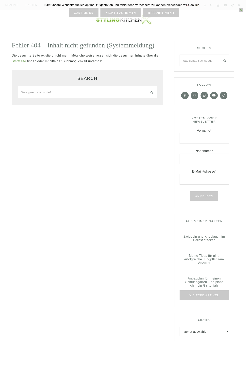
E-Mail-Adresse (204, 171)
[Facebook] (185, 95)
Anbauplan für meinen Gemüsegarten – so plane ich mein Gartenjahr (204, 282)
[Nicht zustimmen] (241, 10)
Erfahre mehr (161, 12)
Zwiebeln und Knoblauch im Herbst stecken (204, 238)
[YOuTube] (214, 95)
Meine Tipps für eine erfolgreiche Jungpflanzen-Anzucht (204, 259)
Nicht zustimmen (121, 12)
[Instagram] (204, 95)
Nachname (204, 151)
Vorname (204, 130)
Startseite (19, 61)
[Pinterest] (194, 95)
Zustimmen (83, 12)
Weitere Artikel (204, 295)
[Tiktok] (223, 95)
